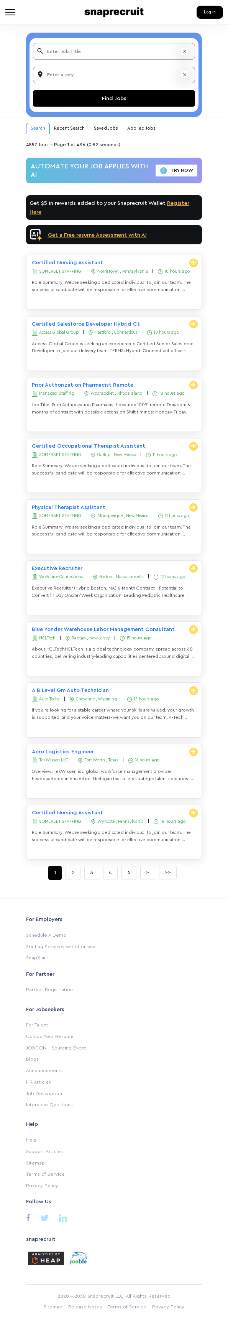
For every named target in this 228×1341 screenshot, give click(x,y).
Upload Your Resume (50, 1036)
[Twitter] (44, 1219)
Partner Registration (49, 989)
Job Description (44, 1093)
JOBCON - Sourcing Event (56, 1048)
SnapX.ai (35, 958)
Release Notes (85, 1307)
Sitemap (35, 1163)
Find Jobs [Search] (114, 98)
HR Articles (38, 1082)
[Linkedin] (63, 1219)
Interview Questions (49, 1104)
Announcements (44, 1070)
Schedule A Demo (46, 935)
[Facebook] (28, 1218)
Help (31, 1140)
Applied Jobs (141, 128)
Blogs (32, 1059)
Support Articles (44, 1151)
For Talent (37, 1025)
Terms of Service (45, 1174)
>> (168, 872)
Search (38, 128)
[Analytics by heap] (46, 1257)
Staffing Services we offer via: (60, 946)
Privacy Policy (42, 1185)
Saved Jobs (106, 128)
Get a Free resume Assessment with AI (97, 235)
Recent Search (69, 128)
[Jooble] (78, 1257)
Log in (210, 12)
